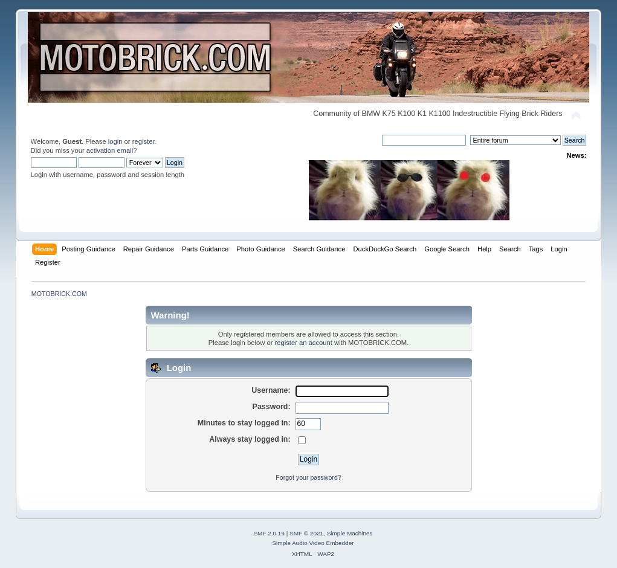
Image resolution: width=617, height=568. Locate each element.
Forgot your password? (308, 477)
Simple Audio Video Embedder (313, 543)
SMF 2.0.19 (269, 533)
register (143, 141)
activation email (109, 150)
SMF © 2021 (306, 533)
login (115, 141)
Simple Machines (350, 533)
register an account (303, 342)
